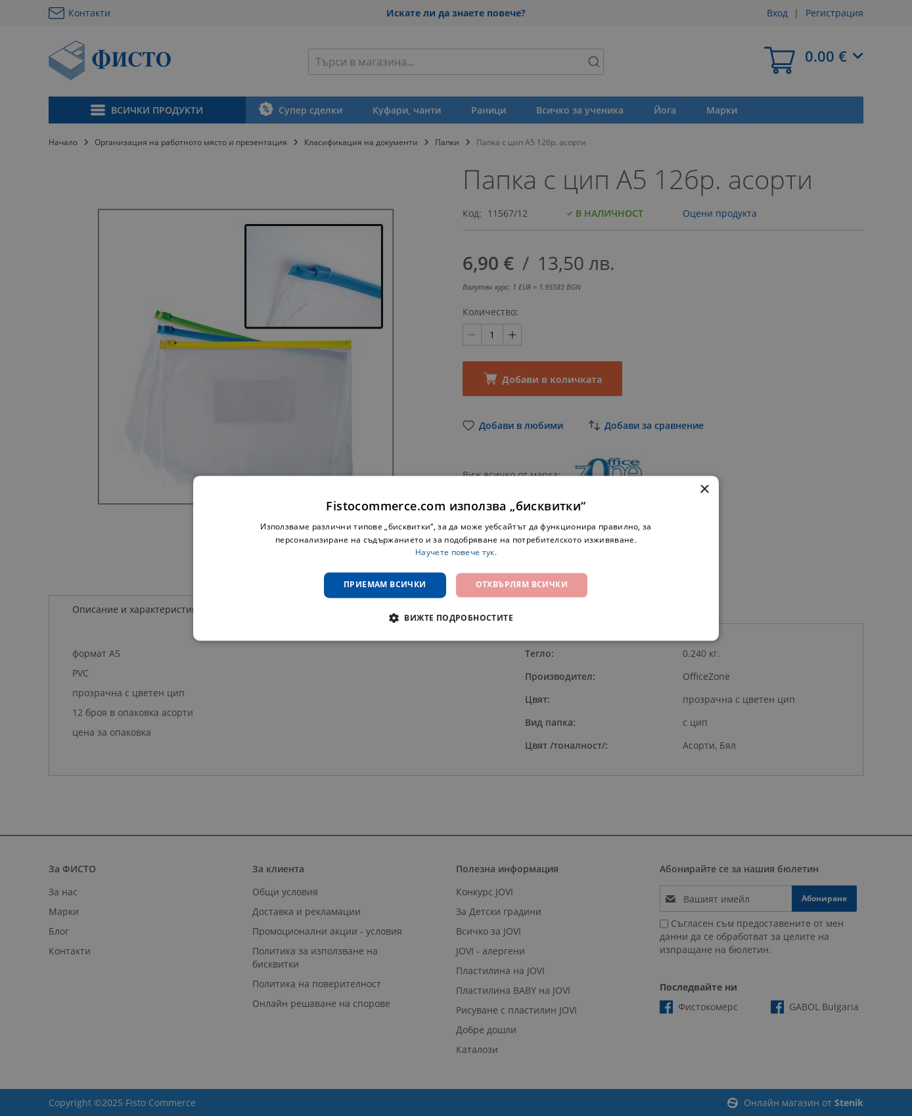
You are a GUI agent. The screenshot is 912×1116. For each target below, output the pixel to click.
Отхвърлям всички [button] (522, 585)
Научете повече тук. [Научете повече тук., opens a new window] (456, 552)
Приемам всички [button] (385, 585)
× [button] (704, 490)
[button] (456, 617)
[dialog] (456, 558)
